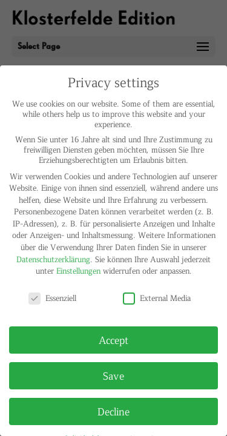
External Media (157, 297)
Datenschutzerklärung (53, 259)
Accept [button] (113, 339)
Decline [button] (113, 411)
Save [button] (113, 375)
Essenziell (52, 297)
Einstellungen (78, 270)
